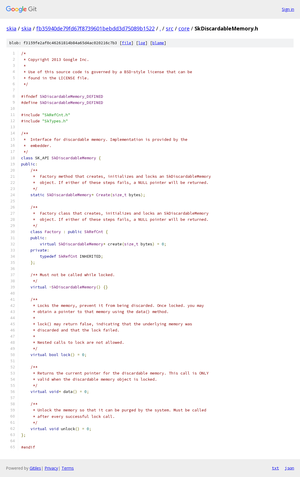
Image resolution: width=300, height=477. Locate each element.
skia (11, 28)
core (184, 28)
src (169, 28)
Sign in (288, 9)
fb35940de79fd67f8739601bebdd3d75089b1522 (95, 28)
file (126, 42)
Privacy (51, 468)
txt (275, 468)
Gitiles (35, 468)
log (141, 42)
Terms (68, 468)
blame (158, 42)
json (289, 468)
